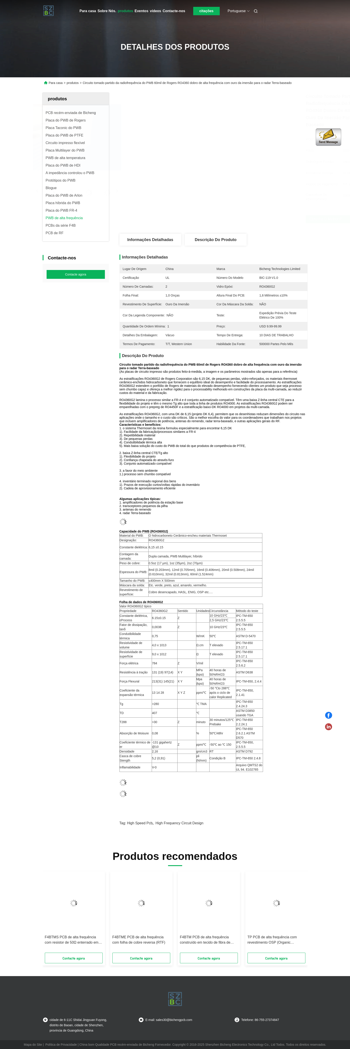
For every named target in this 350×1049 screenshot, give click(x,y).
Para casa (87, 11)
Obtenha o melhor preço (245, 219)
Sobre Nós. (107, 11)
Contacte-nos (174, 11)
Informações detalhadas (150, 240)
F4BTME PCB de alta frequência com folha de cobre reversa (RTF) (138, 939)
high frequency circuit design (179, 823)
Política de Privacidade (61, 1044)
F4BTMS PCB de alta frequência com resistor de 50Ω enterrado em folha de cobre (71, 940)
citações (206, 11)
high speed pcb (140, 823)
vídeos (155, 11)
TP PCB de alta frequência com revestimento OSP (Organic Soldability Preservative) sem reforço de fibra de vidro (276, 940)
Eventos (141, 11)
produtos (125, 11)
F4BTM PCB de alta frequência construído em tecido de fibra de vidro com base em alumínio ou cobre (205, 940)
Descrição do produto (215, 240)
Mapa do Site (33, 1044)
